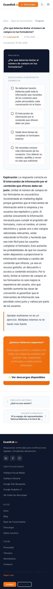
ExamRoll (10, 442)
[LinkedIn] (5, 458)
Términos (7, 553)
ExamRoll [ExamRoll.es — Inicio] (10, 4)
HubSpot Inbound (11, 478)
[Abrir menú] (48, 4)
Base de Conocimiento (21, 21)
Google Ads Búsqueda (14, 484)
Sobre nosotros (10, 533)
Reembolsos (9, 558)
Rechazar (24, 584)
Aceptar (10, 584)
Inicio (5, 21)
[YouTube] (19, 458)
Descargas (28, 4)
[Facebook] (12, 458)
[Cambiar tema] (42, 4)
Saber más (8, 575)
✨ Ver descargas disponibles (26, 377)
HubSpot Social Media (14, 473)
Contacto (7, 564)
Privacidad (8, 547)
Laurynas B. (13, 37)
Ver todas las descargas (15, 495)
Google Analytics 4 (12, 489)
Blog (5, 516)
